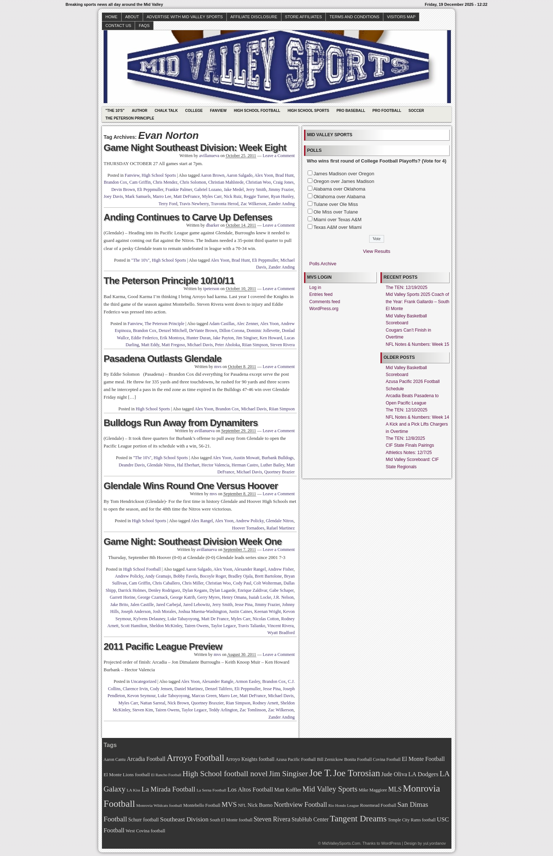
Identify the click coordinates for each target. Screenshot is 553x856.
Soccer (416, 111)
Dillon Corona (231, 330)
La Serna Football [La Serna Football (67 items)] (211, 790)
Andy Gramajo (158, 576)
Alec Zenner (247, 323)
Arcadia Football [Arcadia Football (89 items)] (146, 759)
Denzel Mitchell (173, 330)
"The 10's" (115, 111)
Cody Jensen (161, 688)
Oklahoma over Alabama (339, 196)
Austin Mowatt (246, 457)
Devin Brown (123, 189)
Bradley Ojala (240, 576)
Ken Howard (271, 337)
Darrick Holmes (132, 590)
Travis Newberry (194, 203)
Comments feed (324, 301)
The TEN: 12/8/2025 (405, 438)
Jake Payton (223, 337)
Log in (315, 287)
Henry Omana (234, 597)
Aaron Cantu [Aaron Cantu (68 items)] (115, 759)
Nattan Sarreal (152, 702)
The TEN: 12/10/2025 (407, 410)
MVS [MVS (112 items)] (229, 804)
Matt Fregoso (173, 344)
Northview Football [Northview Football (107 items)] (300, 804)
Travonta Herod (224, 203)
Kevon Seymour (141, 695)
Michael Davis (200, 344)
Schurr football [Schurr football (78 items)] (143, 819)
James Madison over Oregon (343, 173)
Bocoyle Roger (213, 576)
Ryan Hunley (282, 196)
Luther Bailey (272, 465)
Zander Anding (281, 203)
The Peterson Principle (130, 118)
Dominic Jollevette (263, 330)
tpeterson (211, 288)
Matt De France (215, 618)
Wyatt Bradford (281, 632)
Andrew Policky (250, 520)
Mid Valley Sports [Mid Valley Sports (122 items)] (330, 789)
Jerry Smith (256, 189)
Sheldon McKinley (165, 625)
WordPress (391, 843)
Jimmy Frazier (280, 189)
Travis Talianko (251, 625)
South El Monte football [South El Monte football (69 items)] (231, 819)
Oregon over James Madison (343, 181)
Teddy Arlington (223, 709)
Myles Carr (212, 196)
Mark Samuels (138, 196)
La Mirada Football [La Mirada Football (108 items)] (168, 789)
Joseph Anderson (136, 611)
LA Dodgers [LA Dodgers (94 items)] (423, 774)
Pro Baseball (350, 111)
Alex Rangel (202, 520)
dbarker (213, 225)
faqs (144, 25)
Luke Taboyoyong (173, 695)
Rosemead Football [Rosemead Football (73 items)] (378, 805)
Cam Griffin (140, 182)
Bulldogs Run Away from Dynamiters (181, 422)
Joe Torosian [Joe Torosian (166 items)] (356, 773)
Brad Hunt (284, 175)
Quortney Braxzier (207, 702)
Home (112, 17)
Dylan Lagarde (222, 590)
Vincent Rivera (280, 625)
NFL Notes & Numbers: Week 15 (417, 344)
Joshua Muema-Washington (202, 611)
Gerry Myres (208, 597)
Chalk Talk (166, 111)
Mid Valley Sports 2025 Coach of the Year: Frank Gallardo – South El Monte (418, 301)
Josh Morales (164, 611)
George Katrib (182, 597)
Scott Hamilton (134, 625)
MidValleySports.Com (341, 843)
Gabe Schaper (281, 590)
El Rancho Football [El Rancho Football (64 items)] (166, 775)
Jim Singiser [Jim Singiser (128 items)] (288, 773)
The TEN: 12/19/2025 (407, 287)
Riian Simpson (255, 344)
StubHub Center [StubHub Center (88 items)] (310, 819)
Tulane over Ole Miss (335, 204)
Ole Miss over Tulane (335, 212)
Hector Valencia (216, 465)
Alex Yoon (263, 175)
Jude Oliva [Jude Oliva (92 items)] (394, 774)
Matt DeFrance (186, 196)
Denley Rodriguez (164, 590)
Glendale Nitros (161, 465)
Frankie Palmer (179, 189)
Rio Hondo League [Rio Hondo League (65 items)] (343, 805)
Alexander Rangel (250, 569)
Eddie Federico (144, 337)
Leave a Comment (279, 155)
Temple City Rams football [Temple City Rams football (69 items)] (411, 819)
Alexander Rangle (217, 681)
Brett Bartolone (268, 576)
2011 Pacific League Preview (163, 646)
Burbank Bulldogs (278, 457)
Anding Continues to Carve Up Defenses (188, 217)
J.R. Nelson (283, 597)
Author (139, 111)
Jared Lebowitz (196, 604)
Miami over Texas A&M (337, 219)
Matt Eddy (150, 344)
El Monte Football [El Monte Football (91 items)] (423, 759)
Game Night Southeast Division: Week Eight (195, 147)
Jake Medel (234, 189)
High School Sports (308, 111)
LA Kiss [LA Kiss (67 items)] (134, 790)
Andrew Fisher (280, 569)
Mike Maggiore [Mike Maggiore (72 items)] (373, 790)
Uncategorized (144, 681)
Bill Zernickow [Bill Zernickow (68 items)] (330, 759)
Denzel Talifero (218, 688)
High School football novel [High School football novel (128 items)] (225, 773)
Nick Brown (178, 702)
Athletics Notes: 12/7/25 (409, 452)
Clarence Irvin (135, 688)
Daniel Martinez (188, 688)
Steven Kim (142, 709)
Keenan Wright (267, 611)
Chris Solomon (193, 182)
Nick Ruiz (233, 196)
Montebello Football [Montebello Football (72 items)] (201, 805)
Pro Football (386, 111)
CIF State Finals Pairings (410, 445)
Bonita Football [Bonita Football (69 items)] (358, 759)
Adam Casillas (221, 323)
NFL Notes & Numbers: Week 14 (417, 417)
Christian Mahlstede (226, 182)
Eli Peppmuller (150, 189)
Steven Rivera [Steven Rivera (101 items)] (272, 819)
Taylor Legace (223, 625)
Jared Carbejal (168, 604)
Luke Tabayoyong (183, 618)
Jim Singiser (246, 337)
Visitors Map (401, 17)
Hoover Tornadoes (248, 528)
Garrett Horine (122, 597)
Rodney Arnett (265, 702)
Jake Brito (119, 604)
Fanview (218, 111)
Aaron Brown (213, 175)
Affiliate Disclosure (253, 17)
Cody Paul (242, 583)
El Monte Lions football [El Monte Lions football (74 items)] (127, 774)
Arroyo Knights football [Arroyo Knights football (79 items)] (249, 759)
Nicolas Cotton (266, 618)
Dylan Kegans (194, 590)
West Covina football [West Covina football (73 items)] (145, 830)
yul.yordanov (434, 843)
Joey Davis (113, 196)
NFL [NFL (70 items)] (242, 805)
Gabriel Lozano (208, 189)
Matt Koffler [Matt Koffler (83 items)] (287, 790)
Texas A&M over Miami (337, 227)
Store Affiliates (303, 17)
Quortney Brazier (279, 471)
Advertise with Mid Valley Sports (185, 17)
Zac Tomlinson (253, 709)
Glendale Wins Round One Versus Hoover (191, 485)
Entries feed (321, 294)
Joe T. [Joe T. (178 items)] (320, 772)
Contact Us (118, 25)
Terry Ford (167, 203)
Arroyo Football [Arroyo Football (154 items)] (195, 758)
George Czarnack (153, 597)
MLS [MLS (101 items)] (395, 789)
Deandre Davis (132, 465)
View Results (376, 251)
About (132, 17)
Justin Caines (240, 611)
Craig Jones (283, 182)
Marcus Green (204, 695)
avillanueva (209, 155)
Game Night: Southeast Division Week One (193, 541)
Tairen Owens (196, 625)
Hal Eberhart (188, 465)
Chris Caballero (166, 583)
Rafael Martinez (280, 528)
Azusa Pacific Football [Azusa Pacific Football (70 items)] (296, 759)
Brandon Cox (115, 182)
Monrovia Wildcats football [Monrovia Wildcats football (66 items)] (159, 805)
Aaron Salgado (239, 175)
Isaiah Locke (260, 597)
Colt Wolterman (267, 583)
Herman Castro (245, 465)
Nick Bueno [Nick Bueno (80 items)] (260, 805)
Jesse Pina (244, 604)
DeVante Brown (203, 330)
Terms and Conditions (354, 17)
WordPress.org (324, 308)
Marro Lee (162, 196)
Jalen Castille (142, 604)
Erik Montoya (172, 337)
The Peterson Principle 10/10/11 (169, 280)
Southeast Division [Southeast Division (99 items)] (184, 819)
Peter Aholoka (227, 344)
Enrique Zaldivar (252, 590)
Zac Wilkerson (253, 203)
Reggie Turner (256, 196)
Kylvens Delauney (149, 618)
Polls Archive (322, 263)
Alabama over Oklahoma (339, 189)
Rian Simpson (238, 702)
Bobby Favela (185, 576)
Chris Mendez (165, 182)
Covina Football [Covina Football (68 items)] (386, 759)
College (193, 111)
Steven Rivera (282, 344)
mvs (217, 366)
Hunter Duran (198, 337)
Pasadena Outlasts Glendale (163, 358)
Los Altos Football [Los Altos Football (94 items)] (250, 789)
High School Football (257, 111)
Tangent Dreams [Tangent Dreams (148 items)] (358, 818)
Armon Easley (247, 681)
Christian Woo (258, 182)
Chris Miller (193, 583)
